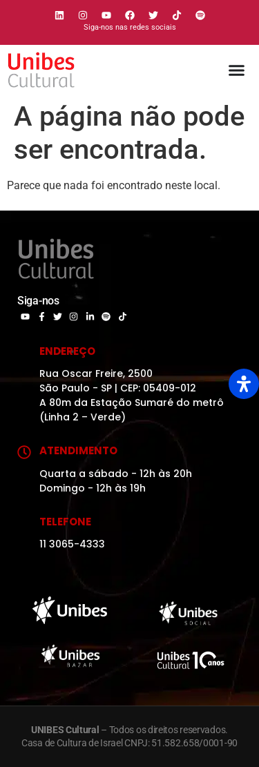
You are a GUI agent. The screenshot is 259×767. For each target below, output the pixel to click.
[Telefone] (24, 523)
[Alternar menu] (236, 70)
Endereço (67, 351)
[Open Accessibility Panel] (244, 384)
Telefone (65, 521)
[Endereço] (24, 353)
